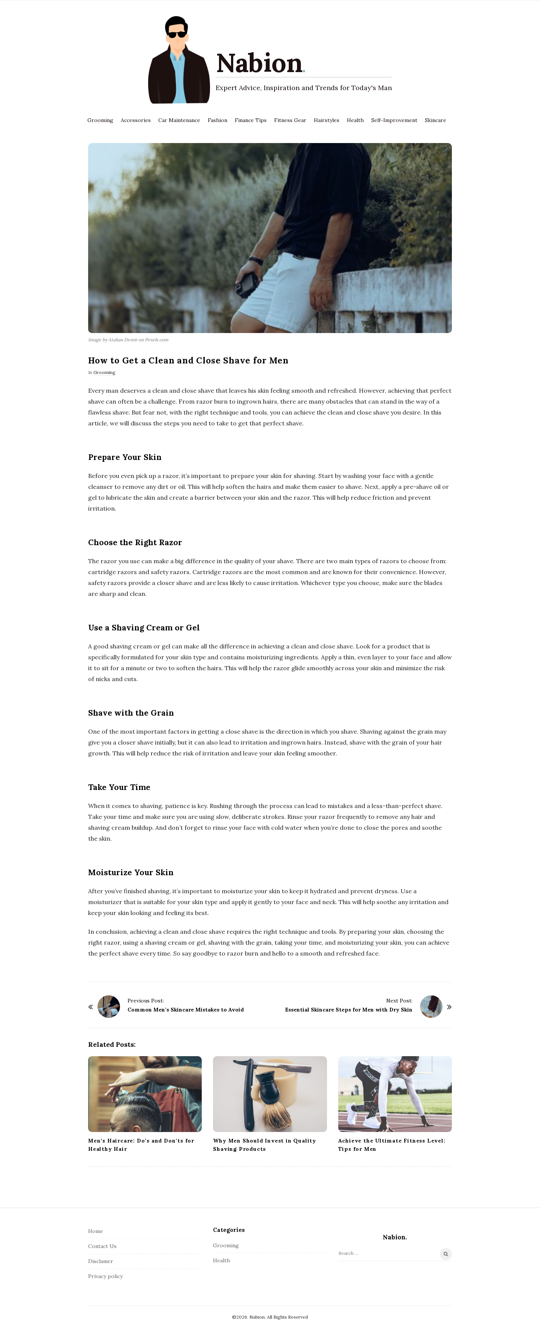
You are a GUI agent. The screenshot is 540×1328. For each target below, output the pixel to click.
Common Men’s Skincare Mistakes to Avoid (186, 1009)
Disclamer (100, 1261)
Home (95, 1231)
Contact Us (102, 1246)
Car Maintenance (179, 120)
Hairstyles (326, 120)
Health (355, 120)
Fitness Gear (290, 120)
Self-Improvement (394, 120)
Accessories (136, 120)
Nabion (259, 62)
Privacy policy (105, 1276)
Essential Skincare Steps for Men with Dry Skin (348, 1009)
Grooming (100, 120)
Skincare (435, 120)
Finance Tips (251, 120)
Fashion (217, 120)
